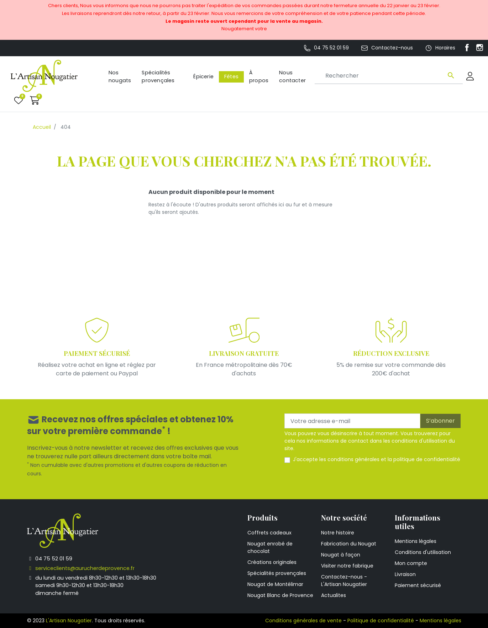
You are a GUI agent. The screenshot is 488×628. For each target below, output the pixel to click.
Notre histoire (337, 532)
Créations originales (272, 562)
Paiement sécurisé (418, 585)
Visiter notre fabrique (347, 565)
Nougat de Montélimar (275, 584)
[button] (34, 100)
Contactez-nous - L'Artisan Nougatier (344, 580)
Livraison (405, 574)
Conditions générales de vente (303, 620)
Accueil (42, 127)
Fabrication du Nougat (348, 543)
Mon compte (411, 563)
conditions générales (353, 459)
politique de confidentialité (426, 459)
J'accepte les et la (376, 459)
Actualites (333, 595)
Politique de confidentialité (380, 620)
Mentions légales (415, 541)
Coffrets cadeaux (269, 532)
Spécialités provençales (276, 573)
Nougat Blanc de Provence (280, 595)
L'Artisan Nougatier (69, 620)
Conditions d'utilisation (423, 552)
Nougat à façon (340, 554)
